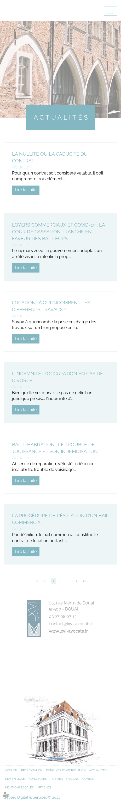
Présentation (31, 770)
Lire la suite (26, 189)
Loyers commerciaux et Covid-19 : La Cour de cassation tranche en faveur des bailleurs (58, 231)
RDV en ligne (15, 779)
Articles (44, 787)
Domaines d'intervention (65, 770)
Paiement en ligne (64, 779)
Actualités (98, 770)
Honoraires (37, 779)
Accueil (11, 770)
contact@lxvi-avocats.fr (71, 623)
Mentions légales (19, 787)
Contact (89, 779)
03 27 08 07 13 (63, 616)
